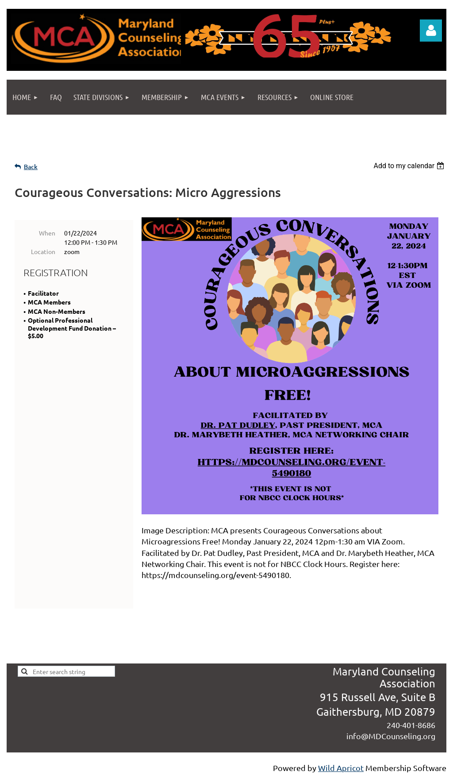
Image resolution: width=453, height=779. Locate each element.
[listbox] (409, 165)
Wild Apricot (341, 767)
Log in (431, 30)
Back (31, 166)
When (47, 233)
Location (43, 251)
